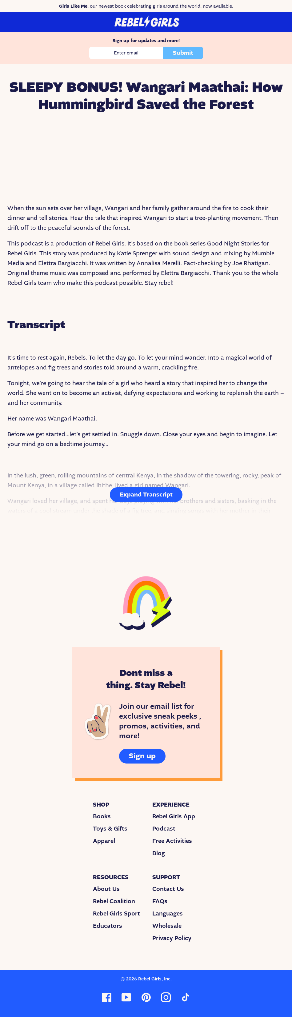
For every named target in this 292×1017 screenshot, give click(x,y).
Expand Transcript (146, 495)
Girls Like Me (73, 6)
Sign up (142, 756)
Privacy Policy (171, 938)
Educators (107, 926)
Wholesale (167, 926)
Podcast (163, 829)
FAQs (159, 901)
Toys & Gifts (110, 829)
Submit (183, 53)
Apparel (104, 841)
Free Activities (172, 841)
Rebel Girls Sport (116, 914)
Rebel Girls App (173, 816)
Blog (158, 853)
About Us (106, 889)
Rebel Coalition (114, 901)
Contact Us (168, 889)
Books (102, 816)
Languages (167, 914)
